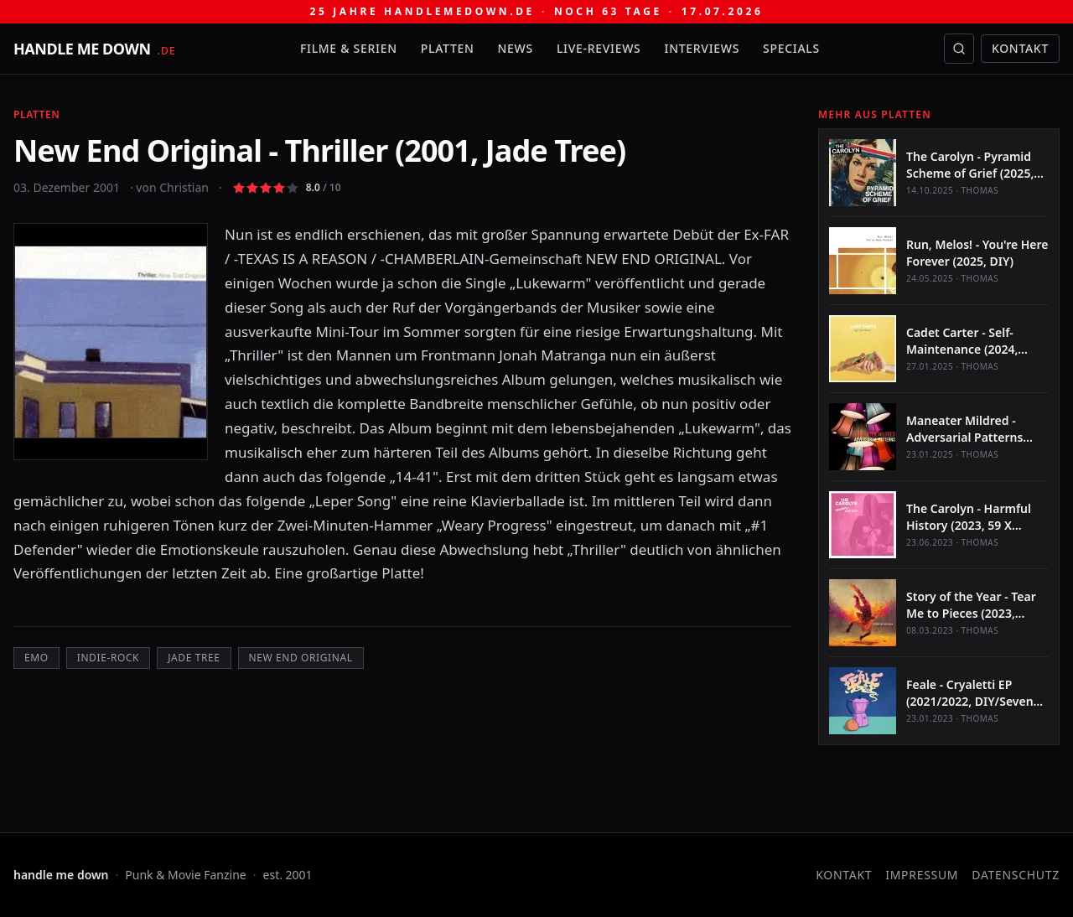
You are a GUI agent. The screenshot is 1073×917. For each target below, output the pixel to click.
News (515, 48)
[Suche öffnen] (959, 49)
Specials (791, 48)
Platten (447, 48)
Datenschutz (1016, 875)
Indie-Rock (108, 657)
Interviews (702, 48)
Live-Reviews (599, 48)
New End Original (301, 657)
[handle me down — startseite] (94, 48)
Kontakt (1020, 48)
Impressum (921, 875)
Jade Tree (194, 657)
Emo (36, 657)
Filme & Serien (348, 48)
